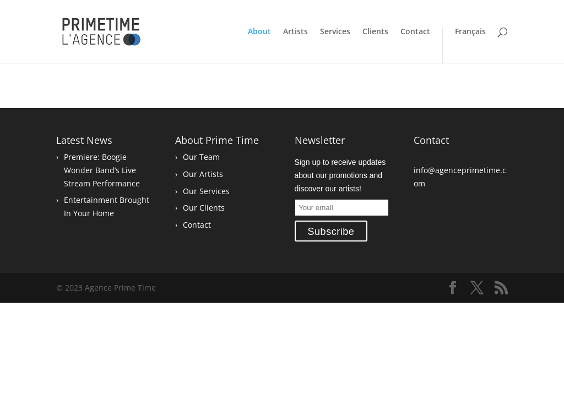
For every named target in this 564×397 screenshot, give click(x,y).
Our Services (206, 191)
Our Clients (204, 207)
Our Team (201, 157)
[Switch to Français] (464, 45)
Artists (295, 32)
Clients (375, 32)
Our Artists (203, 174)
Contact (415, 32)
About (259, 32)
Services (335, 32)
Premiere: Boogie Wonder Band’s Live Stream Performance (102, 170)
